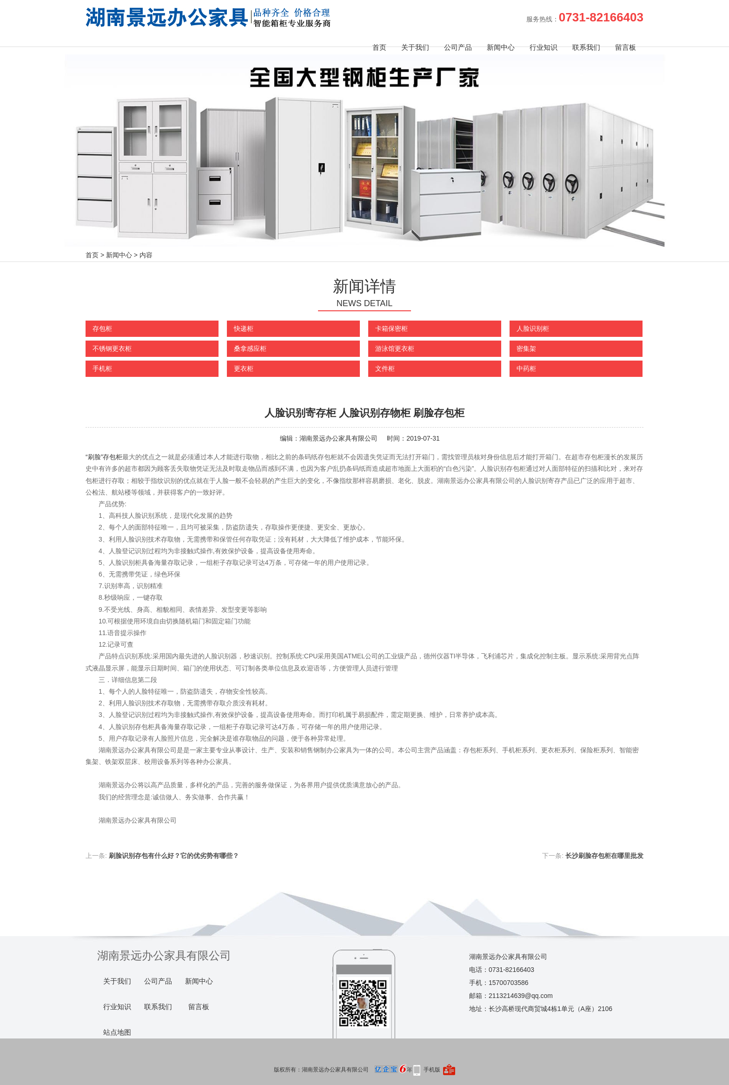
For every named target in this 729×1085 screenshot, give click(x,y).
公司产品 (458, 47)
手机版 (432, 1069)
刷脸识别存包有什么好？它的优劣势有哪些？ (174, 855)
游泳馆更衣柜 (394, 348)
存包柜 (102, 328)
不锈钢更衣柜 (112, 348)
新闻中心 (501, 47)
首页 (379, 47)
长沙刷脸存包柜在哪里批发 (604, 855)
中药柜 (526, 368)
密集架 (526, 348)
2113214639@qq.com (521, 995)
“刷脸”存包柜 (104, 457)
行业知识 (543, 47)
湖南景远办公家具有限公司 (338, 438)
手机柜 (102, 368)
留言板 (625, 47)
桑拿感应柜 (250, 348)
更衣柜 (243, 368)
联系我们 (586, 47)
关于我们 (415, 47)
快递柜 (243, 328)
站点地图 (117, 1032)
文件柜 (385, 368)
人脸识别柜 (533, 328)
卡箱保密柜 (391, 328)
